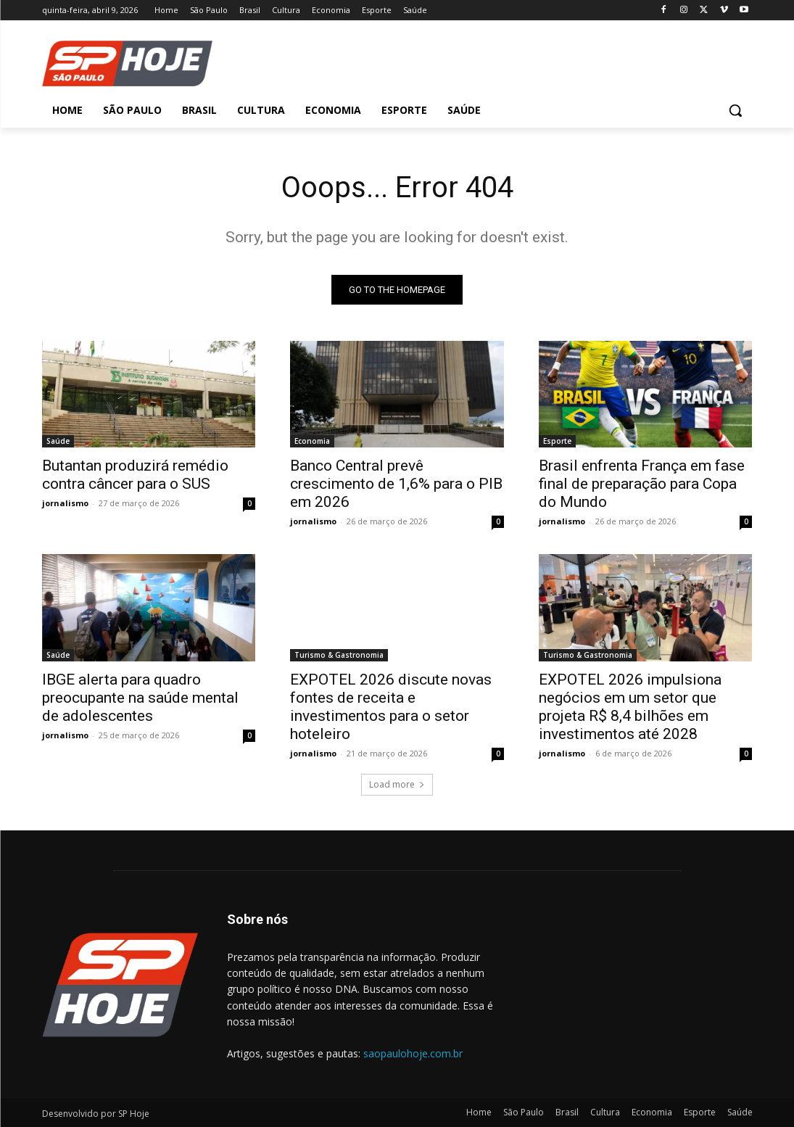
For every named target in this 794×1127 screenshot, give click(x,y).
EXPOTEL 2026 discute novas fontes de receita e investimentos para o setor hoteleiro (391, 706)
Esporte (557, 441)
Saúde (58, 441)
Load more (397, 784)
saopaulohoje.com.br (413, 1053)
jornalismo (65, 503)
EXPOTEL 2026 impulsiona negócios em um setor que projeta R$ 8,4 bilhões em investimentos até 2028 (630, 706)
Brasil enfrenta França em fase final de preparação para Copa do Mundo (642, 484)
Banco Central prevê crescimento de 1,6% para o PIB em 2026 (396, 484)
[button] (735, 110)
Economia (312, 441)
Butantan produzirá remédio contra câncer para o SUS (135, 474)
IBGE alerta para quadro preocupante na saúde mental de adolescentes (140, 697)
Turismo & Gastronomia (339, 654)
